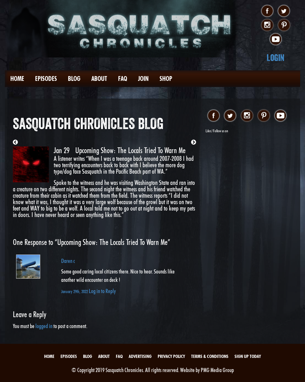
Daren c (68, 260)
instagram (267, 25)
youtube (275, 39)
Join (143, 78)
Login (275, 57)
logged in (43, 326)
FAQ (122, 78)
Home (17, 78)
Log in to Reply (102, 291)
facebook (267, 11)
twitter (284, 11)
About (99, 78)
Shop (166, 78)
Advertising (140, 356)
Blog (74, 78)
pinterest (284, 25)
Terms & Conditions (209, 356)
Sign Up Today (248, 356)
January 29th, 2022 (75, 291)
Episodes (46, 78)
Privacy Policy (171, 356)
